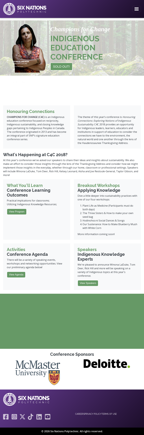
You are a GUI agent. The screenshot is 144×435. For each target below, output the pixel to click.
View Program (16, 211)
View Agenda (16, 274)
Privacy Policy (93, 414)
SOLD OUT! (61, 66)
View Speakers (88, 283)
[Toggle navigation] (136, 9)
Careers (80, 414)
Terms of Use (109, 414)
